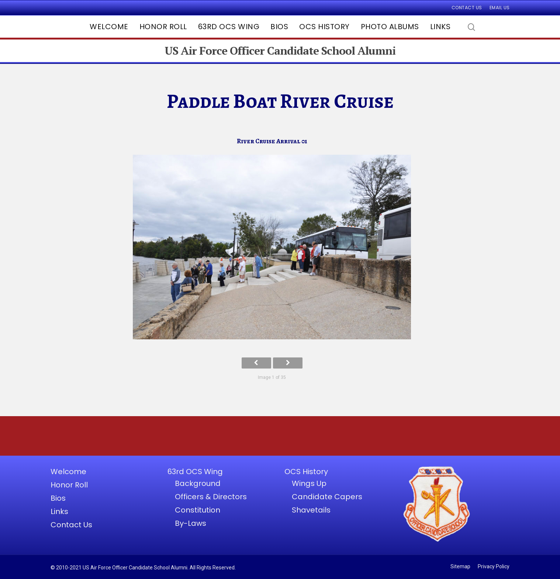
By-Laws (190, 523)
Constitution (197, 510)
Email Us (500, 7)
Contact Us (467, 7)
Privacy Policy (493, 566)
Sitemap (460, 566)
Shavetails (311, 510)
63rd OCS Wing (229, 26)
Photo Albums (390, 26)
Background (198, 483)
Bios (279, 26)
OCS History (324, 26)
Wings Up (309, 483)
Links (440, 26)
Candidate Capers (327, 496)
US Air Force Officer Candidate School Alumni (280, 50)
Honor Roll (163, 26)
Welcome (109, 26)
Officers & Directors (211, 496)
